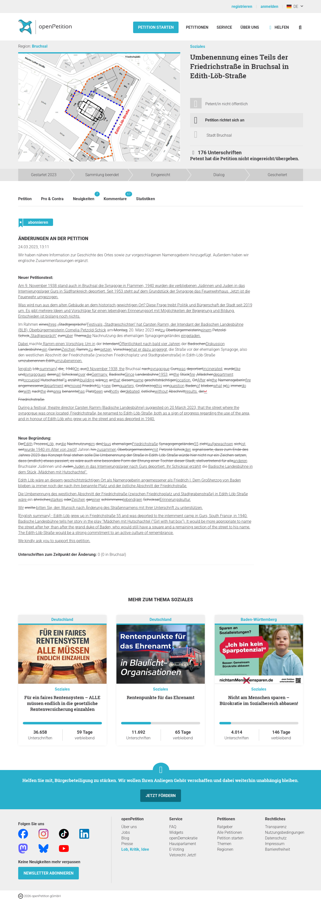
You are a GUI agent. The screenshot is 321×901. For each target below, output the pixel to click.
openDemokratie (183, 838)
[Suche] (300, 27)
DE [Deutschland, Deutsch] (292, 6)
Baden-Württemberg (259, 619)
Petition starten (156, 27)
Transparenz (276, 826)
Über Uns (249, 27)
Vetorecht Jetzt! (182, 855)
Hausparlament (182, 843)
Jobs (125, 832)
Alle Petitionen (229, 832)
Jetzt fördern (161, 795)
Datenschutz (276, 838)
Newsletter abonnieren (48, 873)
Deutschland (62, 619)
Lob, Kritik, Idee (135, 849)
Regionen (225, 849)
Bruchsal (39, 46)
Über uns (129, 826)
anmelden (269, 6)
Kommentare (115, 196)
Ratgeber (225, 826)
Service (224, 27)
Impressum (274, 843)
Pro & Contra (52, 198)
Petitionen (197, 27)
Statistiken (145, 198)
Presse (127, 843)
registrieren (242, 6)
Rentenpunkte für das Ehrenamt (161, 697)
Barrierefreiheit (277, 849)
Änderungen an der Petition (53, 238)
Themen (224, 843)
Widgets (176, 832)
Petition (25, 198)
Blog (125, 838)
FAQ (172, 826)
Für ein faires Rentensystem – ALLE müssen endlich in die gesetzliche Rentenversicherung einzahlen (62, 703)
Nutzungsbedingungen (284, 832)
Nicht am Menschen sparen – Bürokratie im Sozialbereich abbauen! (259, 700)
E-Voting (176, 849)
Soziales (197, 46)
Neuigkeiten (83, 196)
